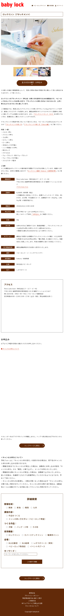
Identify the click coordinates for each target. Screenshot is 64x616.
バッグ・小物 (21, 527)
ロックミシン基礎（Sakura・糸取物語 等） (42, 171)
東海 (17, 507)
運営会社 (32, 593)
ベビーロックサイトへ (39, 5)
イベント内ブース (36, 546)
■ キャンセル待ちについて (10, 349)
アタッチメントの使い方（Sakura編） (36, 124)
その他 (34, 527)
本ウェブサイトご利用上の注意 (32, 603)
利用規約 (50, 5)
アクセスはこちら (22, 187)
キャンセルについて (32, 606)
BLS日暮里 (12, 543)
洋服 (9, 527)
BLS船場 (24, 543)
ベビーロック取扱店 (16, 546)
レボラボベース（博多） (42, 543)
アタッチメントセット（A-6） (44, 114)
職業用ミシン (52, 535)
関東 (9, 507)
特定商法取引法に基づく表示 (32, 598)
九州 (34, 507)
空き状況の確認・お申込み (32, 82)
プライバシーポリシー (32, 596)
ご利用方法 (32, 601)
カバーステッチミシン (32, 535)
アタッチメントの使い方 (14, 124)
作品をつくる (13, 515)
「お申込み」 (35, 214)
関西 (26, 507)
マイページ (59, 5)
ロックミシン (13, 535)
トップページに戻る (32, 445)
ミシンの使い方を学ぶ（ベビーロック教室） (26, 519)
